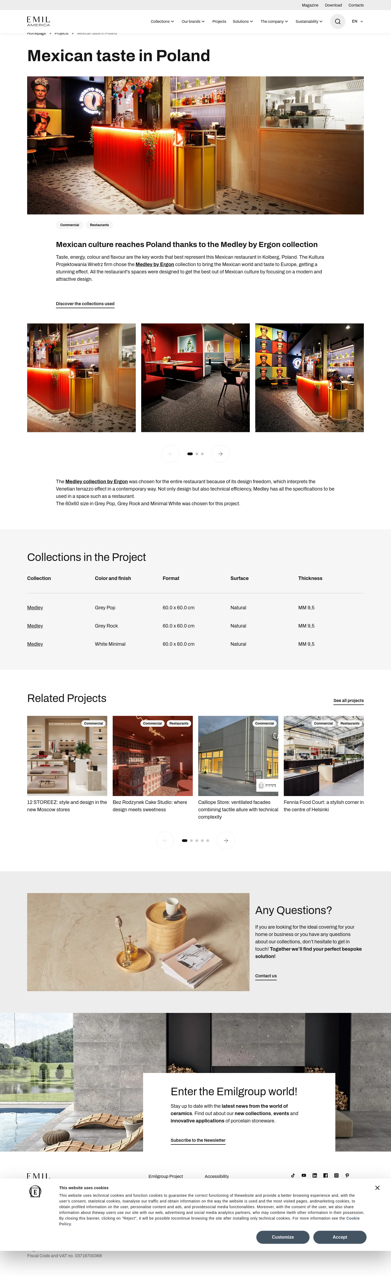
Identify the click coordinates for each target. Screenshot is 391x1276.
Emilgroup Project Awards (166, 1185)
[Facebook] (325, 1181)
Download (333, 5)
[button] (190, 459)
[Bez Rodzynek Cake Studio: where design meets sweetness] (153, 770)
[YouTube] (304, 1181)
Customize (283, 1262)
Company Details (165, 1198)
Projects (219, 22)
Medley (35, 613)
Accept (340, 1262)
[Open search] (337, 21)
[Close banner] (377, 1213)
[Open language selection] (358, 21)
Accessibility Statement (217, 1185)
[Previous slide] (170, 460)
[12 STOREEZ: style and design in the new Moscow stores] (67, 770)
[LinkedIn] (315, 1181)
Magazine (310, 5)
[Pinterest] (347, 1181)
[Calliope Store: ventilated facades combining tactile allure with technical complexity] (238, 774)
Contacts (356, 5)
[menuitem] (163, 21)
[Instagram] (336, 1181)
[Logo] (38, 21)
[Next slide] (220, 460)
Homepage (36, 39)
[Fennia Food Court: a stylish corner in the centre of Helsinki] (324, 770)
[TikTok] (293, 1181)
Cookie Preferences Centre (224, 1201)
